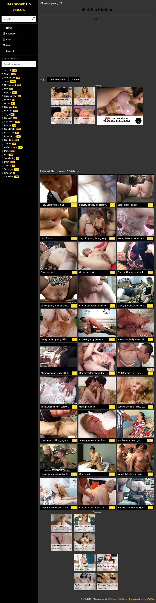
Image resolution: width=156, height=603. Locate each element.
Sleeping (9, 107)
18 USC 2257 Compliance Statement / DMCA (136, 599)
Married (9, 125)
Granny (75, 79)
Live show (10, 132)
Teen (9, 81)
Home (7, 27)
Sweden (8, 173)
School (9, 70)
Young (9, 74)
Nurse (8, 103)
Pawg (8, 151)
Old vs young (12, 147)
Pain (7, 88)
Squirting (10, 140)
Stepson (9, 118)
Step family (11, 129)
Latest (7, 39)
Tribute (8, 165)
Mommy (10, 110)
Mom (8, 162)
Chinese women (57, 79)
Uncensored (11, 85)
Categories (9, 33)
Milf (7, 154)
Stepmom (10, 176)
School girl (11, 121)
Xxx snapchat (11, 96)
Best (6, 45)
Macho (8, 99)
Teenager (10, 169)
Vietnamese (11, 77)
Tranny (9, 143)
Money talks (11, 136)
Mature (9, 92)
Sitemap (112, 599)
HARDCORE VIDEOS (19, 6)
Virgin (8, 114)
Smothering (10, 158)
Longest (8, 51)
